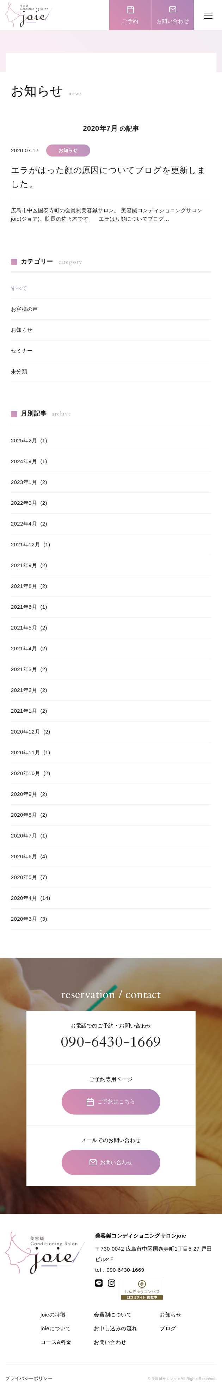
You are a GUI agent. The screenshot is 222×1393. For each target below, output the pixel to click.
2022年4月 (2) (29, 524)
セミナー (22, 351)
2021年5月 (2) (29, 628)
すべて (19, 288)
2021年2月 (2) (29, 690)
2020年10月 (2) (30, 773)
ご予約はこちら (111, 1102)
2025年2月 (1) (29, 440)
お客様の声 (24, 309)
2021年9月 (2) (29, 565)
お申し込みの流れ (115, 1328)
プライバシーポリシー (29, 1378)
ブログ (168, 1328)
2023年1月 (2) (29, 482)
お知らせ (22, 330)
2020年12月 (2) (30, 732)
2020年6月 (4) (29, 856)
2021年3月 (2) (29, 669)
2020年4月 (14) (30, 898)
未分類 (19, 371)
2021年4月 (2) (29, 648)
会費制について (113, 1315)
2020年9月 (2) (29, 794)
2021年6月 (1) (29, 607)
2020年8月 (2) (29, 815)
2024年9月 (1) (29, 461)
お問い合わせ (173, 14)
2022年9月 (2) (29, 503)
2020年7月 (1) (29, 836)
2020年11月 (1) (30, 752)
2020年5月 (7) (29, 877)
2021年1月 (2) (29, 711)
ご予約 (130, 14)
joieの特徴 (53, 1315)
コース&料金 (56, 1342)
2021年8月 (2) (29, 586)
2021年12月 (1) (30, 544)
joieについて (56, 1328)
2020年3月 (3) (29, 919)
